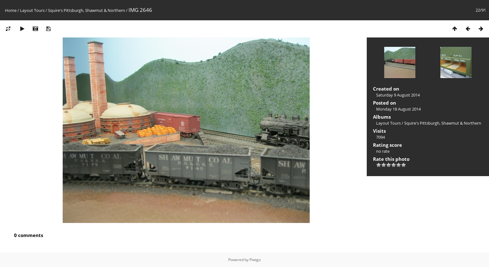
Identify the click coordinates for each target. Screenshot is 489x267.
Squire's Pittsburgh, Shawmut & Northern (86, 10)
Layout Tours (32, 10)
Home (11, 10)
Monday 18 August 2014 (398, 109)
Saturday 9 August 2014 (398, 95)
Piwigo (255, 259)
